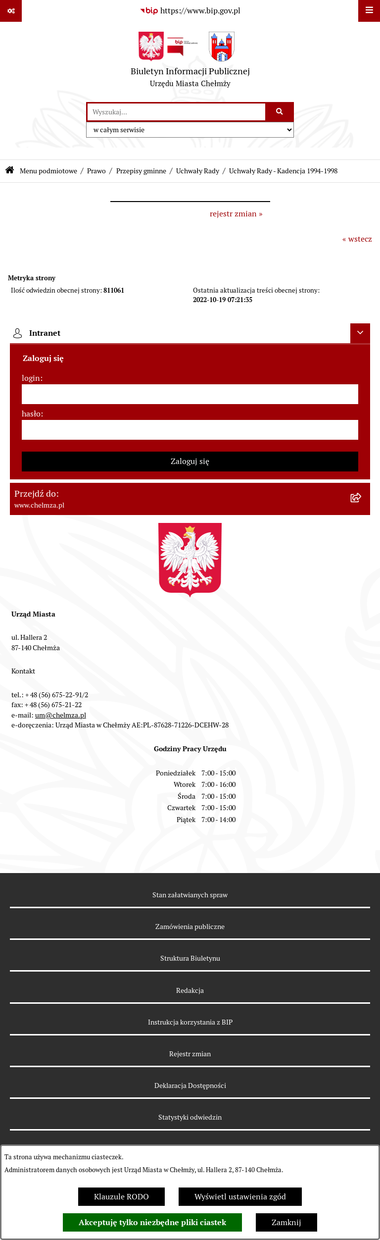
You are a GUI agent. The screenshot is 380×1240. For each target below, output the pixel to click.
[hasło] (190, 430)
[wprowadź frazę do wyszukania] (176, 112)
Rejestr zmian (190, 1053)
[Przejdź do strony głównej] (190, 62)
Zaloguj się (190, 461)
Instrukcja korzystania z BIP (190, 1022)
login (31, 378)
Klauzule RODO (121, 1196)
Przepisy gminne (141, 170)
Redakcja (190, 990)
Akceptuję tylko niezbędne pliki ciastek (152, 1222)
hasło (31, 414)
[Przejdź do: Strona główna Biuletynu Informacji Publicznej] (9, 171)
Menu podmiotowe (48, 170)
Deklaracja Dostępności (190, 1085)
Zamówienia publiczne (190, 926)
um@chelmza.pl (60, 715)
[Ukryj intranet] (360, 333)
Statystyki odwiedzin (190, 1117)
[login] (190, 394)
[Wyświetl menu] (369, 11)
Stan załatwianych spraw (190, 894)
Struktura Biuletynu (190, 958)
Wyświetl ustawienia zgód (240, 1196)
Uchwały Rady (197, 170)
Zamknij (286, 1222)
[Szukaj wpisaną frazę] (280, 112)
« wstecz (357, 239)
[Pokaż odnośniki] (11, 11)
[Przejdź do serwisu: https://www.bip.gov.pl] (190, 11)
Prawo (96, 170)
